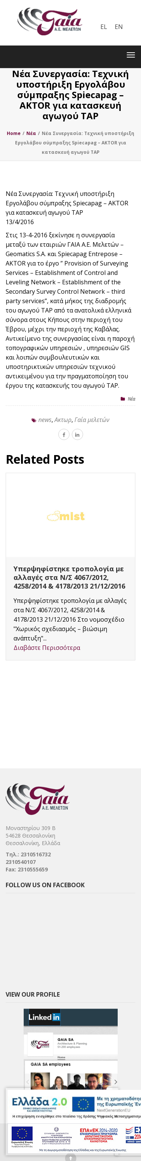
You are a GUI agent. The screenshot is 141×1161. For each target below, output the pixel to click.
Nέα (131, 399)
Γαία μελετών (91, 420)
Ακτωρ (63, 420)
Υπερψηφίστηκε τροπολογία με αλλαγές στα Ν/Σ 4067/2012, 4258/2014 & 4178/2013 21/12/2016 (69, 577)
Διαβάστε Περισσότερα (47, 647)
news (45, 420)
